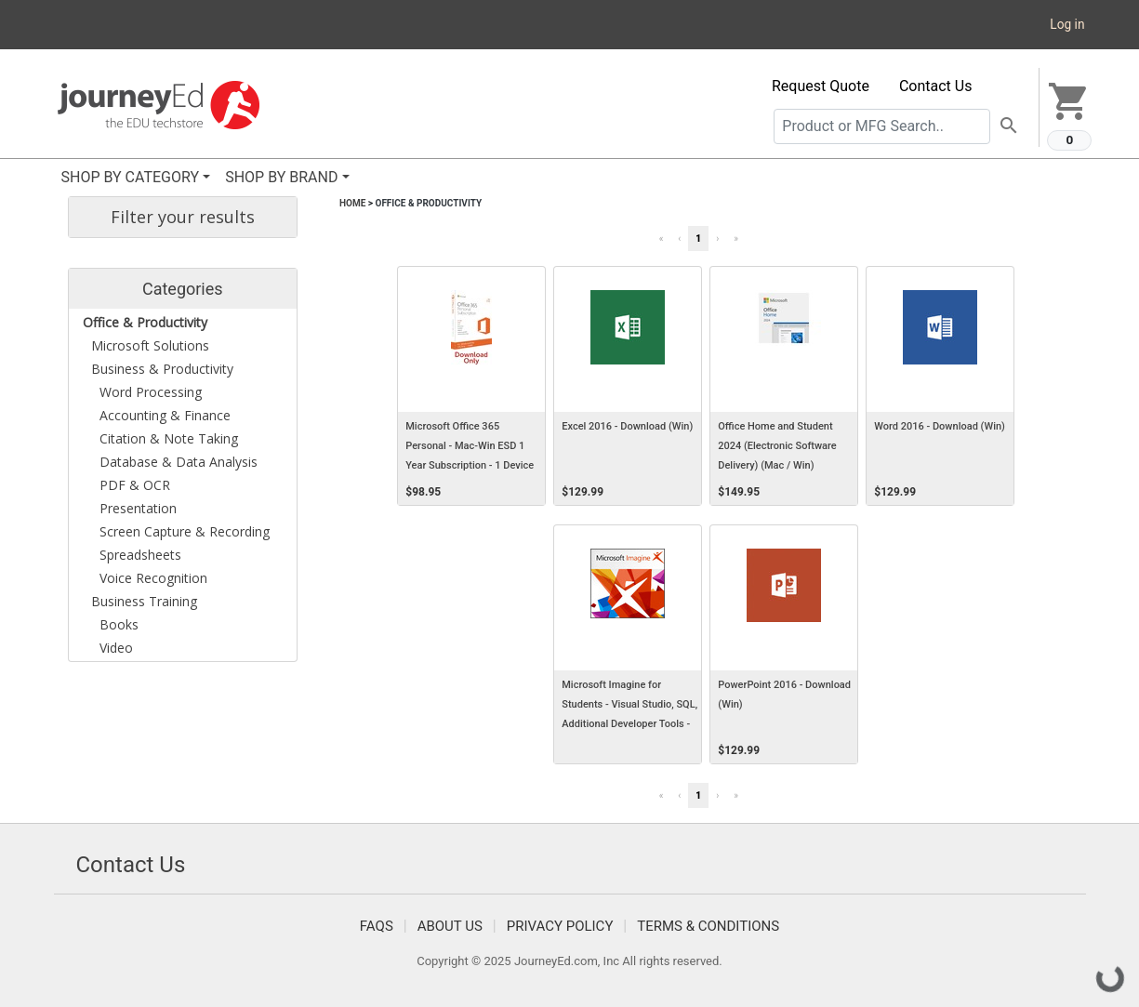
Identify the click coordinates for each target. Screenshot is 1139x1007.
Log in (1067, 24)
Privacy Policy (560, 926)
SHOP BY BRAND (281, 177)
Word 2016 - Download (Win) (939, 426)
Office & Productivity (428, 203)
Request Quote (820, 86)
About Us (450, 926)
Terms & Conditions (708, 926)
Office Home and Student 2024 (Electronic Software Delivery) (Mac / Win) (777, 445)
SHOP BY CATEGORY (130, 177)
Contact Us (936, 86)
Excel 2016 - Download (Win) (627, 426)
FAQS (376, 926)
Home (352, 203)
